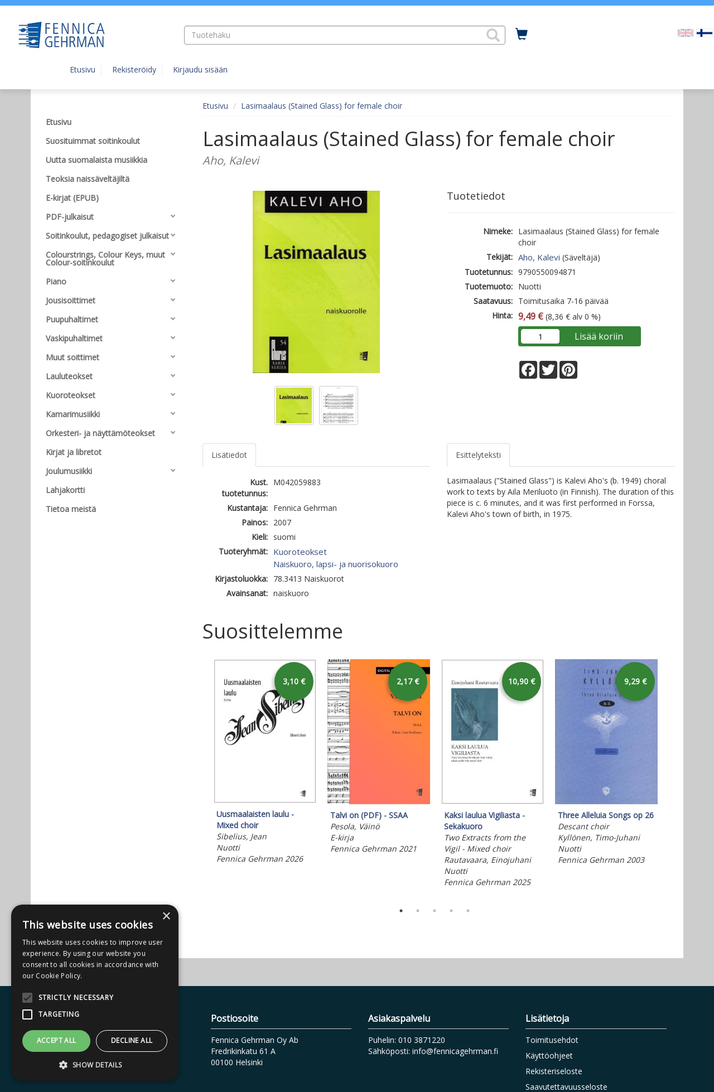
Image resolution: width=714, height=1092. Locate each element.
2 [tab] (417, 910)
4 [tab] (451, 910)
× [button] (166, 916)
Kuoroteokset (300, 551)
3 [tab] (434, 910)
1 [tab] (401, 910)
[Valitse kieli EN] (685, 32)
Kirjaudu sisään (200, 69)
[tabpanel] (265, 763)
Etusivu (82, 69)
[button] (493, 35)
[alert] (94, 993)
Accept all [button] (56, 1040)
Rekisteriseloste (553, 1071)
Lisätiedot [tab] (229, 455)
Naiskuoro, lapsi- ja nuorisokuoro (335, 563)
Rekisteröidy (134, 69)
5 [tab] (468, 910)
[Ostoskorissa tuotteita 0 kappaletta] (521, 34)
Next (669, 778)
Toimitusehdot (551, 1040)
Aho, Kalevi (539, 257)
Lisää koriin (599, 336)
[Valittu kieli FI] (704, 32)
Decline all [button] (131, 1040)
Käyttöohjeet (549, 1055)
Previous (199, 778)
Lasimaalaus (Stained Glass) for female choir (321, 105)
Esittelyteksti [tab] (478, 455)
